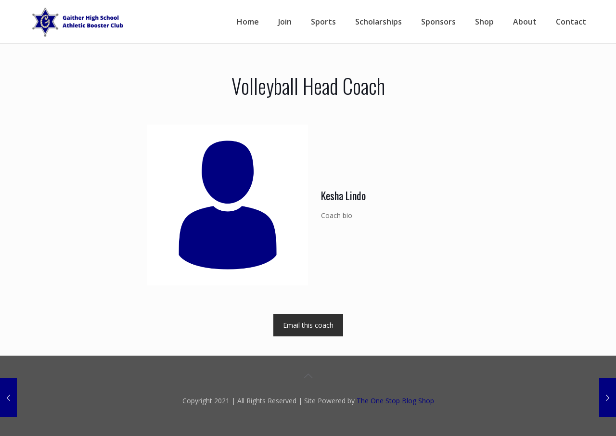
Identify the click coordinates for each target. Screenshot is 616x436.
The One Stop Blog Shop (395, 400)
